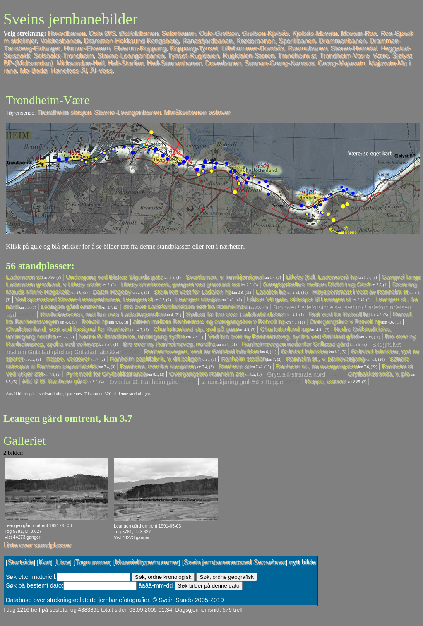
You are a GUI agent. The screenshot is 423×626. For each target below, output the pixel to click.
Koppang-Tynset (194, 48)
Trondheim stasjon (64, 112)
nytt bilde (302, 562)
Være (381, 55)
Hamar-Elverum (87, 48)
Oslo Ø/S (102, 33)
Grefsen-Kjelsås (265, 33)
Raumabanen (307, 48)
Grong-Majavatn (341, 63)
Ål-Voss (101, 70)
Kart (44, 562)
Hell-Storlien (126, 63)
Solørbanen (178, 33)
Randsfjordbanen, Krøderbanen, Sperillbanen (248, 40)
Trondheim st (297, 55)
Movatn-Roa (359, 33)
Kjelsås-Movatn (314, 33)
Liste (63, 562)
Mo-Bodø (33, 70)
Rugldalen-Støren (248, 55)
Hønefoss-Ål (68, 70)
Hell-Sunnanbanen (174, 63)
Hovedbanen (67, 33)
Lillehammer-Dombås (252, 48)
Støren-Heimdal (354, 48)
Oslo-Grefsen (218, 33)
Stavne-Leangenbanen (130, 55)
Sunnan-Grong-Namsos (280, 63)
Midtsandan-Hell (80, 63)
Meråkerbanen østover (197, 112)
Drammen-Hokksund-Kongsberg (131, 40)
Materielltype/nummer (147, 562)
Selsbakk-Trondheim (64, 55)
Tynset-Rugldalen (193, 55)
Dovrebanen (223, 63)
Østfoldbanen (138, 33)
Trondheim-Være (344, 55)
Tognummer (92, 562)
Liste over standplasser (37, 545)
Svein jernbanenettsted (235, 562)
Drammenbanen (342, 40)
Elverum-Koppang (139, 48)
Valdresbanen (60, 40)
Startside (20, 562)
